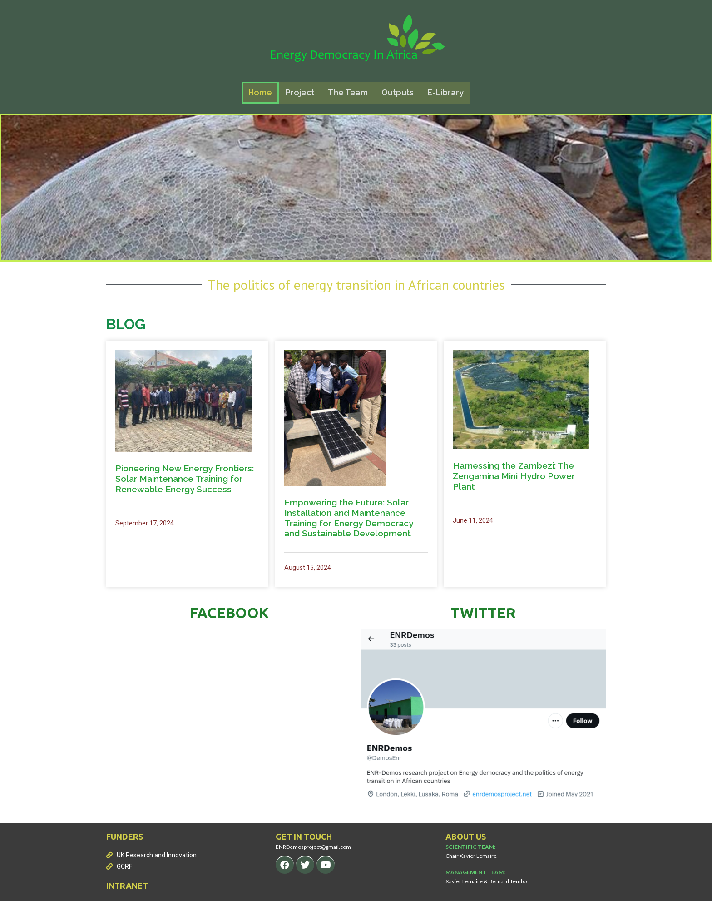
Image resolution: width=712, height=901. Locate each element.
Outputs (397, 92)
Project (300, 92)
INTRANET (127, 885)
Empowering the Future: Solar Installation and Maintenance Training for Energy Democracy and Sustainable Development (348, 517)
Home (260, 92)
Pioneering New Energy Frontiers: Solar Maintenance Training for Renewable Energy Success (184, 478)
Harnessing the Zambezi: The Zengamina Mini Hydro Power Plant (514, 475)
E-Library (445, 92)
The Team (348, 92)
